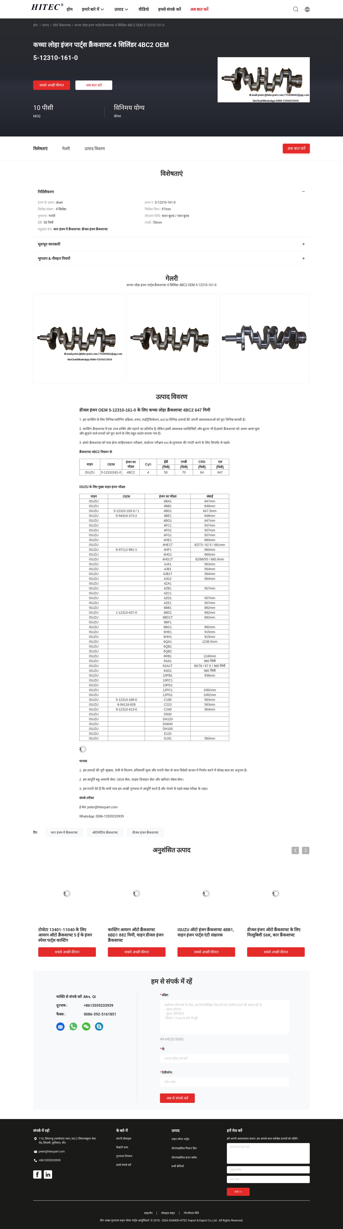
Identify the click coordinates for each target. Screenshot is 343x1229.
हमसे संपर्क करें (123, 1165)
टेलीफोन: (167, 1072)
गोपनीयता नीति (191, 1213)
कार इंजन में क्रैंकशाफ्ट (64, 832)
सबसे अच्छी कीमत (51, 85)
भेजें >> (238, 1191)
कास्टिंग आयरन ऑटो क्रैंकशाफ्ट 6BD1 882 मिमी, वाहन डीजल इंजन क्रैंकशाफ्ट (135, 935)
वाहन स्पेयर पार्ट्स (180, 1139)
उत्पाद (45, 25)
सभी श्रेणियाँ (178, 1166)
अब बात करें (94, 85)
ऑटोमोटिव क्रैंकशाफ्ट (105, 832)
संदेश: (165, 995)
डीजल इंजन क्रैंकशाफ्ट (145, 832)
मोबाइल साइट (168, 1213)
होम (35, 25)
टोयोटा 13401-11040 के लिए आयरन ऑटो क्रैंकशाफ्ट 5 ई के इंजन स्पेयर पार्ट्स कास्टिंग (65, 935)
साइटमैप (148, 1213)
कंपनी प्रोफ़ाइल (123, 1138)
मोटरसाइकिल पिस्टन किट (184, 1148)
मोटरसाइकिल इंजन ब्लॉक (184, 1157)
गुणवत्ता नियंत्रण (124, 1156)
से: (163, 1049)
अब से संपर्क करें (177, 1098)
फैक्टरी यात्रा (122, 1147)
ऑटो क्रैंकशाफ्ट (62, 25)
